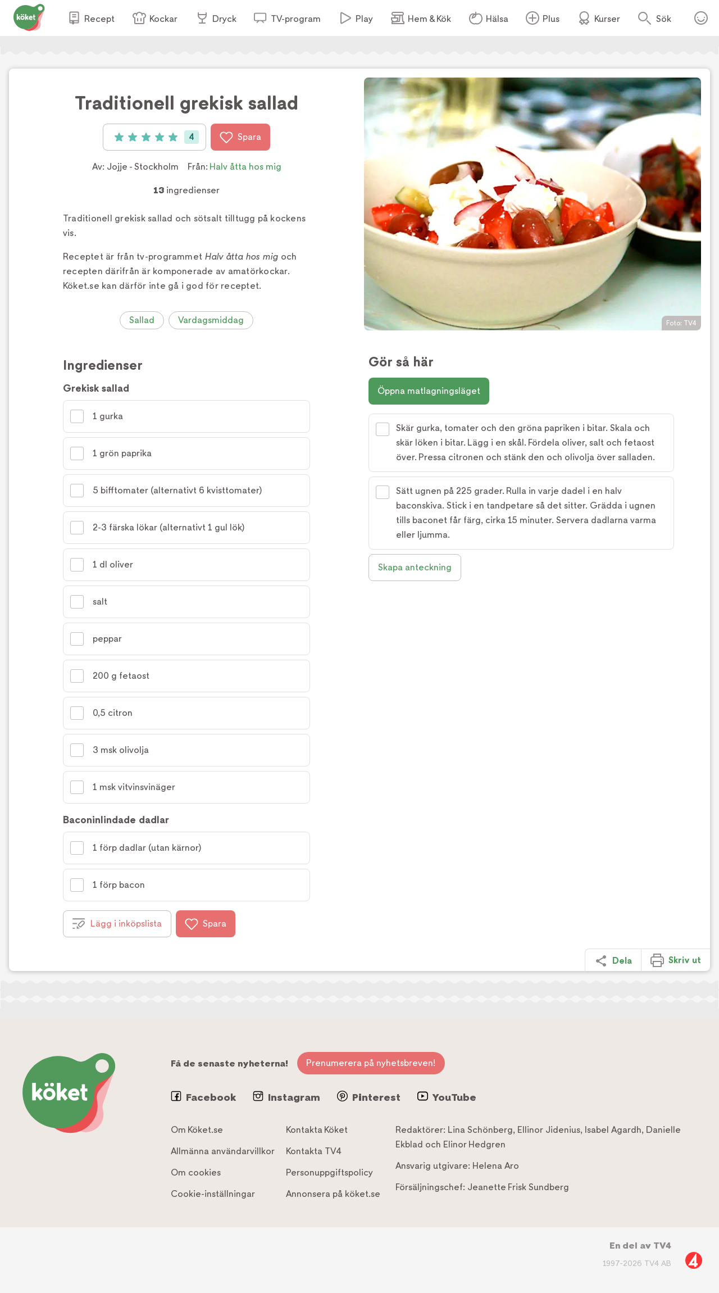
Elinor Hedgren (474, 1144)
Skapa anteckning (415, 567)
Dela (613, 961)
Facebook (203, 1097)
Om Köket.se (197, 1129)
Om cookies (196, 1172)
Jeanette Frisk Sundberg (518, 1187)
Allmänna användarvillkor (223, 1151)
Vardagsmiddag (211, 320)
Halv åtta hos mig (245, 166)
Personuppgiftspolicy (329, 1172)
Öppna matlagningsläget (428, 390)
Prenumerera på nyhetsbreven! (371, 1063)
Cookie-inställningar (213, 1193)
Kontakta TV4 (314, 1151)
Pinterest (369, 1097)
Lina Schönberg (480, 1129)
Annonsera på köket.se (333, 1193)
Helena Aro (495, 1165)
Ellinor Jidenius (548, 1129)
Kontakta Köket (317, 1129)
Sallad (141, 320)
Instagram (286, 1097)
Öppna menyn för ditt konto (701, 18)
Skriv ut (675, 960)
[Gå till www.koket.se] (29, 16)
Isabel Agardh (613, 1129)
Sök (663, 18)
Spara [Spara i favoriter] (240, 137)
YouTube (446, 1097)
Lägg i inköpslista (117, 924)
